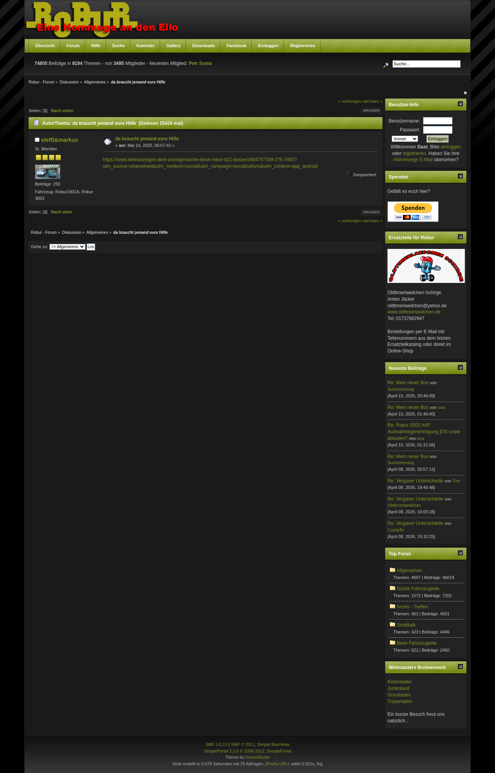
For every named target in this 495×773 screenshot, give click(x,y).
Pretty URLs (278, 763)
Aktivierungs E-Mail (413, 159)
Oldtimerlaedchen (404, 505)
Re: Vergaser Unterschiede (415, 481)
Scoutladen (399, 695)
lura (441, 407)
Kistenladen (399, 681)
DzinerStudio (257, 757)
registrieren (414, 153)
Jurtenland (398, 688)
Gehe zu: (39, 246)
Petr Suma (200, 63)
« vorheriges (349, 101)
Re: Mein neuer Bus (407, 382)
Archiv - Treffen (412, 607)
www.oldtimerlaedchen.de (413, 312)
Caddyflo (395, 530)
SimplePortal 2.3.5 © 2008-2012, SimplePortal (247, 751)
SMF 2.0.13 (216, 744)
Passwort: (410, 130)
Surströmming (400, 389)
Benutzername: (404, 121)
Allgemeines (409, 570)
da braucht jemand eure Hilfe (147, 138)
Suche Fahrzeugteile (418, 588)
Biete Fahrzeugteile (417, 643)
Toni (456, 480)
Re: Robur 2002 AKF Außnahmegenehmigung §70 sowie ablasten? (424, 431)
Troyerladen (399, 701)
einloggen (451, 147)
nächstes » (372, 101)
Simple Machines (273, 744)
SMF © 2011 (243, 744)
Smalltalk (406, 625)
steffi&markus (59, 140)
